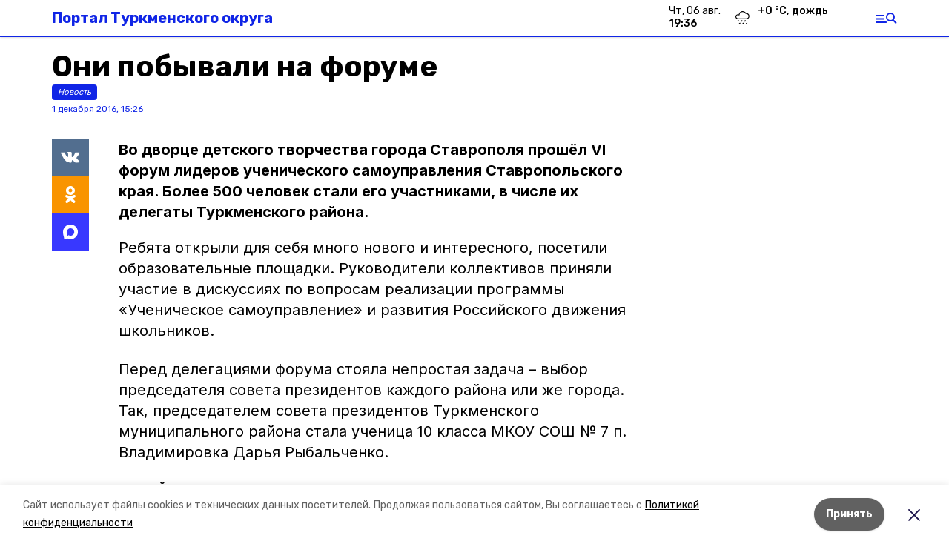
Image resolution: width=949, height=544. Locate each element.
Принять (849, 514)
